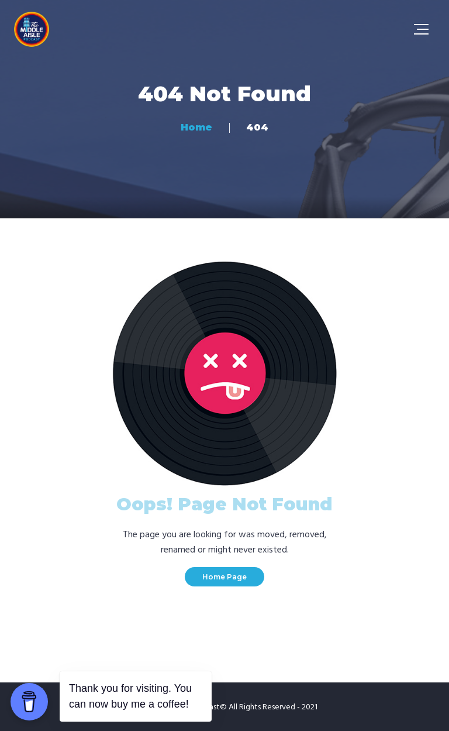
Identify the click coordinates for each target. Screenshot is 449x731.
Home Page (224, 576)
